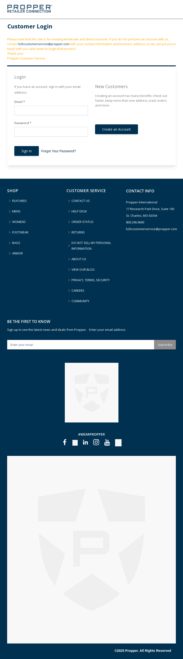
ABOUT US (78, 259)
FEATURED (19, 201)
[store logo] (29, 9)
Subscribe (165, 345)
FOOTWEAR (20, 232)
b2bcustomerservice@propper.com (43, 44)
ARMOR (17, 253)
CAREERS (77, 290)
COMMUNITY (80, 301)
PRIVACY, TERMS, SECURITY (90, 280)
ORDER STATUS (82, 222)
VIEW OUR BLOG (83, 269)
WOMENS (19, 222)
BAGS (16, 243)
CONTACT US (80, 201)
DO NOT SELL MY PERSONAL (91, 246)
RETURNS (78, 232)
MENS (16, 211)
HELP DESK (79, 211)
